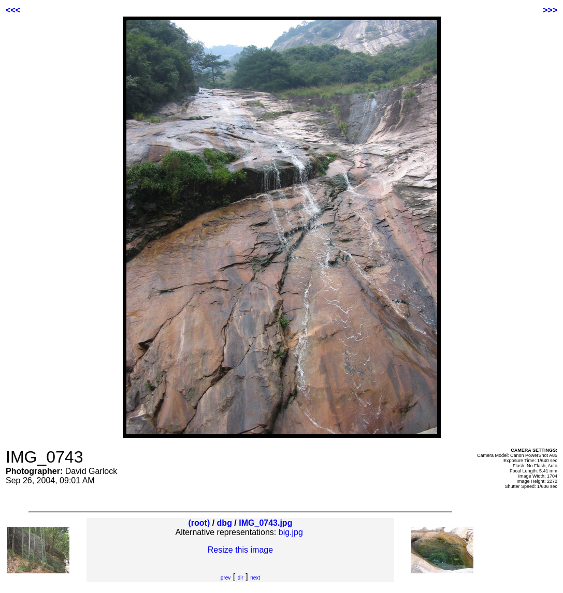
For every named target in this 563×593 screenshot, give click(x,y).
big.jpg (291, 532)
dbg (224, 522)
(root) (199, 522)
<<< (13, 10)
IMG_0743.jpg (265, 522)
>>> (550, 10)
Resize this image (240, 549)
